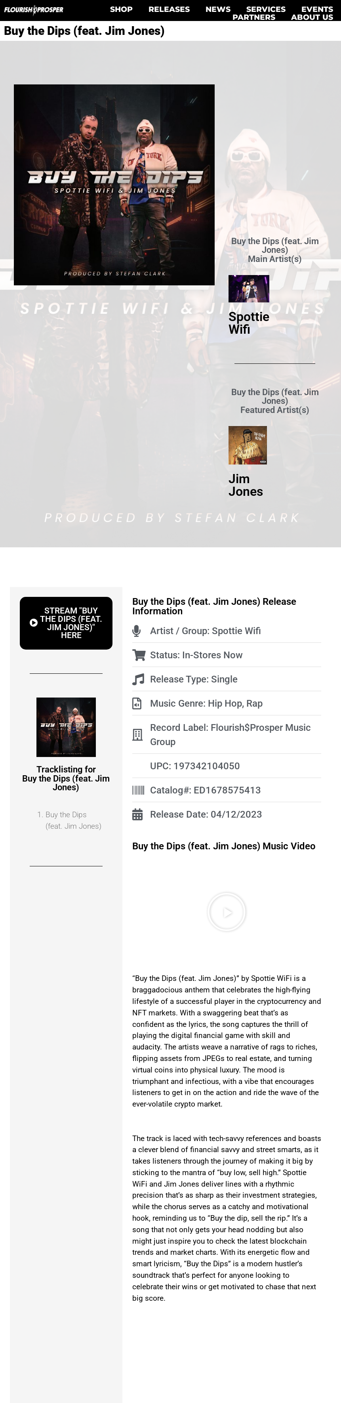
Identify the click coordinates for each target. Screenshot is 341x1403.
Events (317, 9)
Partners (253, 17)
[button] (66, 623)
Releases (169, 9)
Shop (121, 9)
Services (266, 9)
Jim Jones (246, 485)
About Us (312, 17)
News (218, 9)
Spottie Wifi (249, 323)
